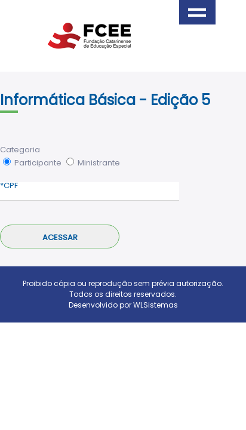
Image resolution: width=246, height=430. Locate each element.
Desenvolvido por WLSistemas (123, 305)
